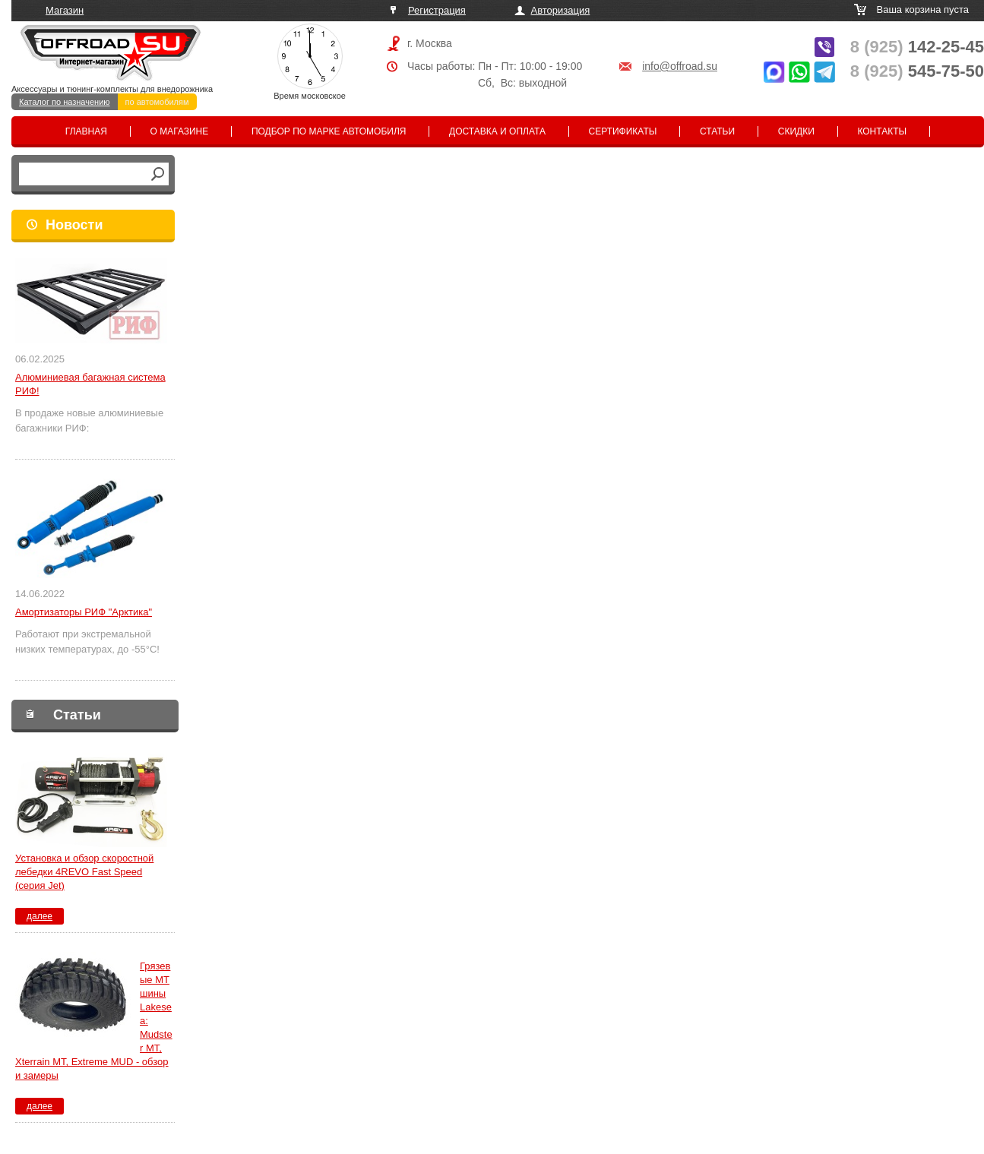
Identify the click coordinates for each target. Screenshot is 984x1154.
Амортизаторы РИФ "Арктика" (83, 612)
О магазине (179, 131)
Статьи (717, 131)
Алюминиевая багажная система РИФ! (90, 384)
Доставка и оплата (497, 131)
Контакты (881, 131)
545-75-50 (917, 71)
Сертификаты (623, 131)
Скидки (796, 131)
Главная (86, 131)
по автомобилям (157, 101)
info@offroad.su (679, 66)
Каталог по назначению (64, 101)
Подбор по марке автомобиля (329, 131)
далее (39, 916)
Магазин (65, 10)
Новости (74, 224)
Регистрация (437, 10)
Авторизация (560, 10)
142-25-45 (917, 46)
